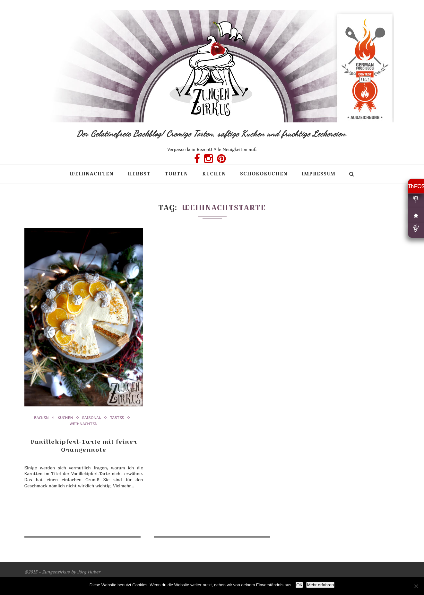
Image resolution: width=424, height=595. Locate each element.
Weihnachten (91, 173)
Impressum (318, 173)
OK (299, 584)
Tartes (117, 417)
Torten (176, 173)
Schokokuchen (264, 173)
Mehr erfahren (320, 584)
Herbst (139, 173)
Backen (41, 417)
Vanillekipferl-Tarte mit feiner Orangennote (83, 446)
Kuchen (214, 173)
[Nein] (416, 586)
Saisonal (91, 417)
